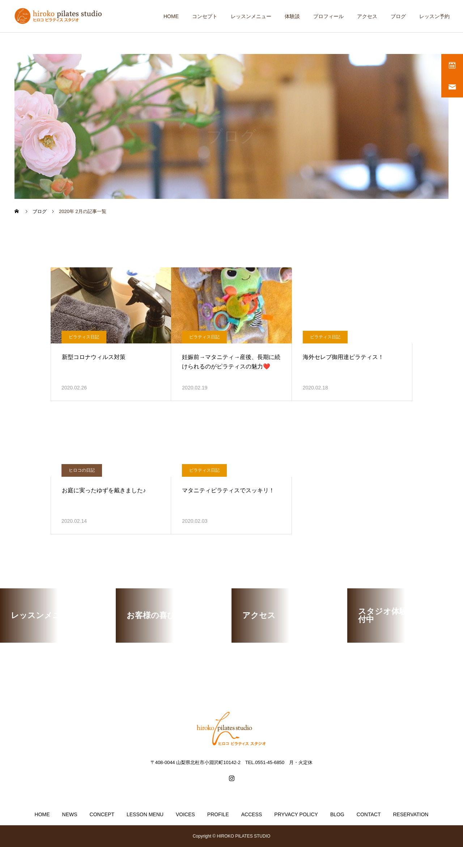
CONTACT (369, 814)
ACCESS (251, 814)
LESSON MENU (145, 814)
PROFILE (218, 814)
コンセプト (204, 16)
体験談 (292, 16)
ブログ (398, 16)
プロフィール (328, 16)
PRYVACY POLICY (296, 814)
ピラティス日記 (84, 336)
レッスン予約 (434, 16)
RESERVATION (410, 814)
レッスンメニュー (251, 16)
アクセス (367, 16)
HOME (171, 16)
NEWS (69, 814)
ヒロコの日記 (82, 470)
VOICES (185, 814)
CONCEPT (102, 814)
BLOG (337, 814)
